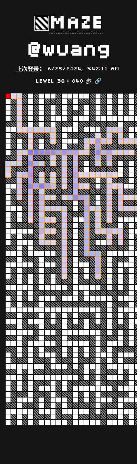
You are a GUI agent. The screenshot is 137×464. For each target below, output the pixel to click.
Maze (76, 23)
